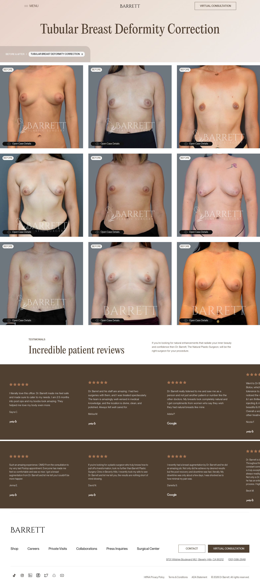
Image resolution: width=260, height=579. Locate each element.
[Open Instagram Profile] (22, 575)
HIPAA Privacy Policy (154, 577)
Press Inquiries (117, 549)
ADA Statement (199, 577)
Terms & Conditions (178, 577)
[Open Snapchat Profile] (54, 575)
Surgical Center (148, 549)
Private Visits (58, 549)
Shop (14, 549)
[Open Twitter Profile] (46, 575)
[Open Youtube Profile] (62, 575)
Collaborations (86, 549)
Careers (33, 549)
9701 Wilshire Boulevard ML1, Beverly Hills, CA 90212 (195, 559)
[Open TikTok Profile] (14, 575)
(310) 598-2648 (237, 559)
